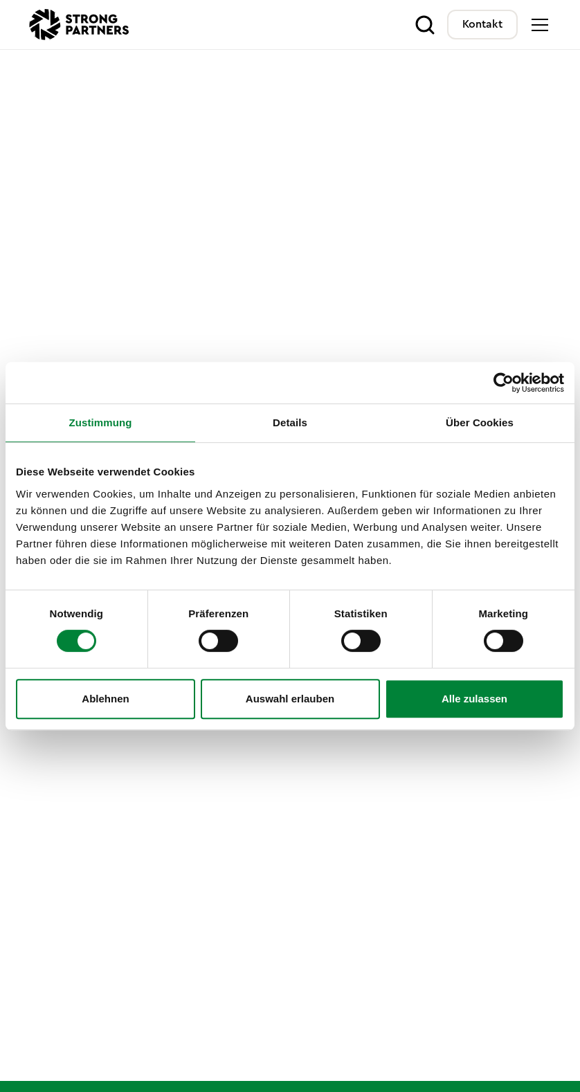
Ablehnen (105, 698)
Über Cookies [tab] (480, 422)
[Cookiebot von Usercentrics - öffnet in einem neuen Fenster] (503, 382)
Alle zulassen (474, 698)
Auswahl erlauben (290, 698)
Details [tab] (290, 422)
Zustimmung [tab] (100, 422)
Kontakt (482, 24)
